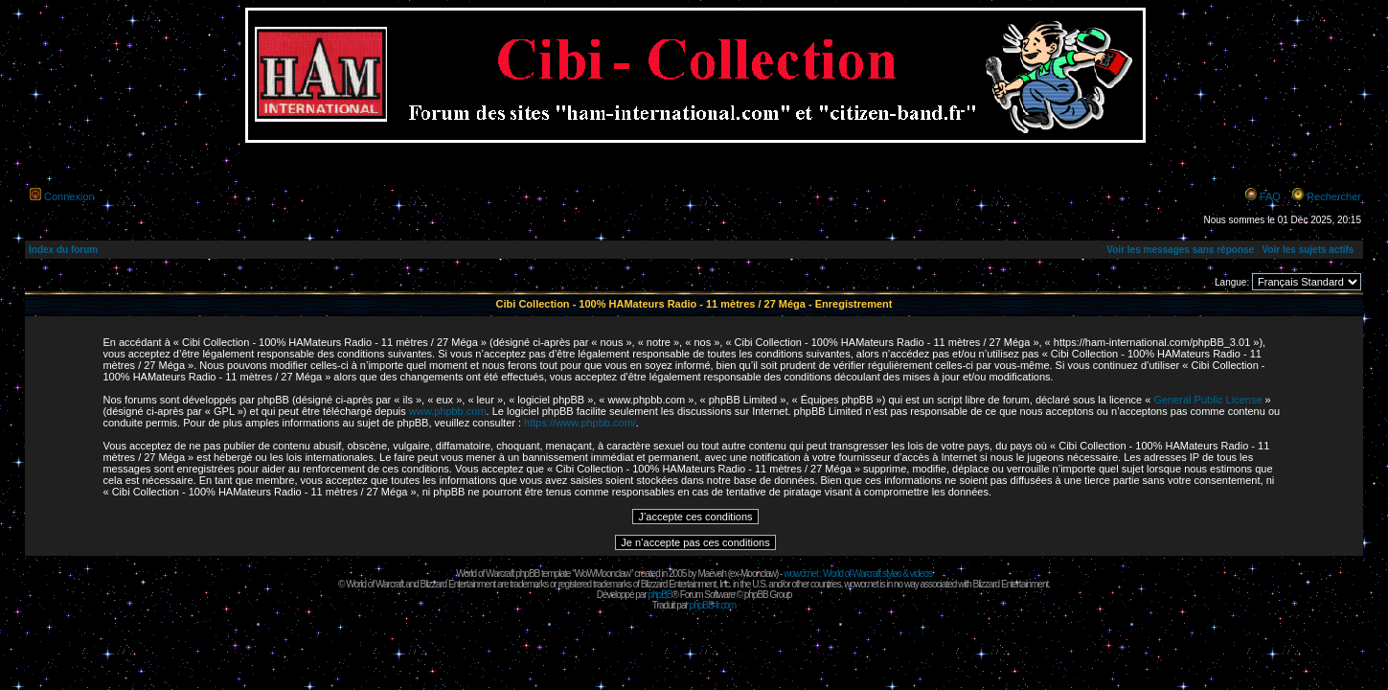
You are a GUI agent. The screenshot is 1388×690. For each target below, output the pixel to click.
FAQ (1270, 196)
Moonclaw (758, 573)
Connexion (69, 196)
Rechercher (1334, 196)
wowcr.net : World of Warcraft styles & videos (858, 573)
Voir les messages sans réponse (1180, 249)
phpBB (659, 594)
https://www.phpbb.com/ (580, 422)
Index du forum (63, 249)
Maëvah (711, 573)
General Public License (1207, 399)
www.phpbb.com (448, 411)
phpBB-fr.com (713, 605)
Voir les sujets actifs (1308, 249)
